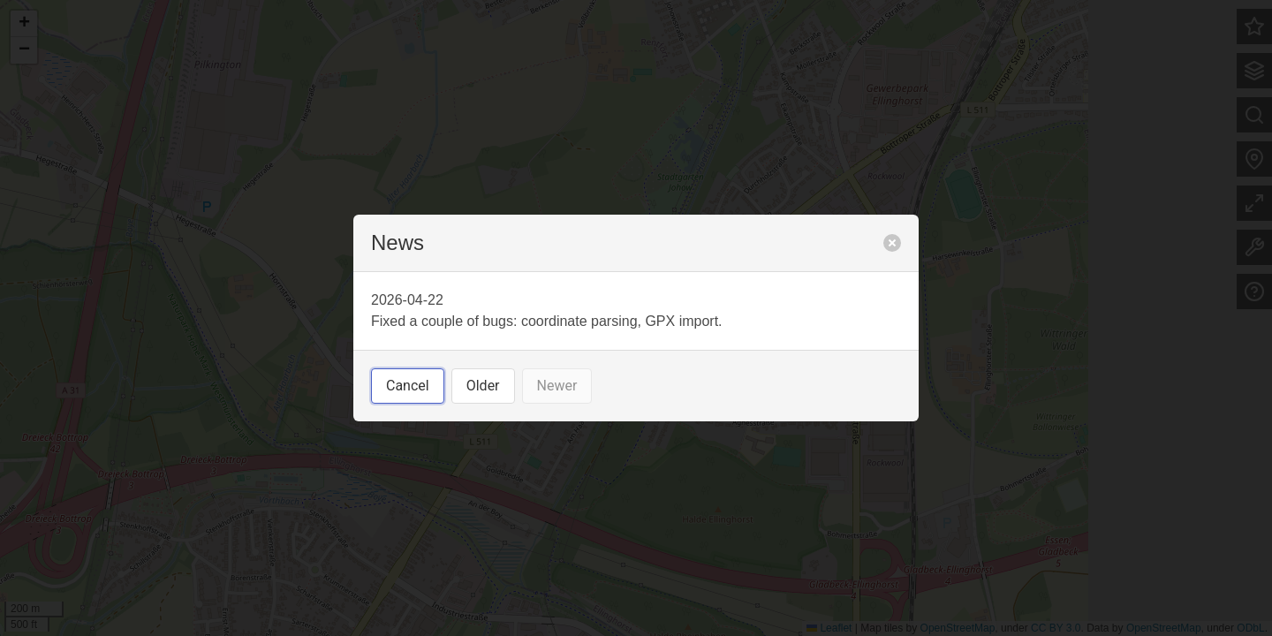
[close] (892, 243)
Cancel (407, 385)
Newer (557, 385)
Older (483, 385)
